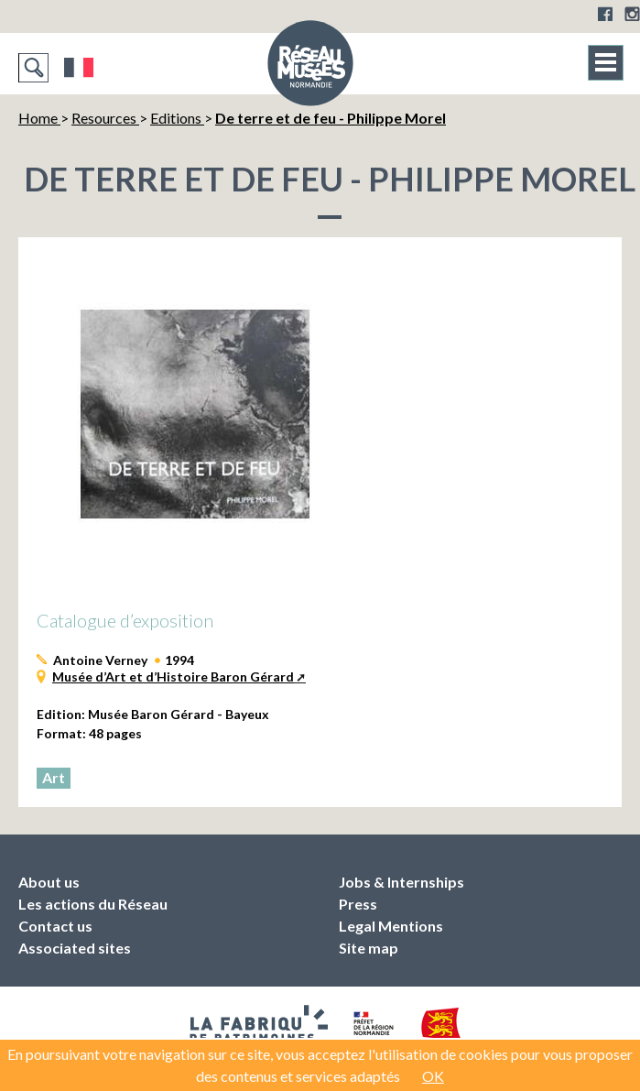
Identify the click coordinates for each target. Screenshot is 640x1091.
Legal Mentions (391, 925)
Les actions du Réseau (93, 903)
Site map (368, 947)
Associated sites (74, 947)
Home (39, 117)
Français (79, 68)
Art (53, 777)
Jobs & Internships (401, 881)
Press (358, 903)
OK (433, 1076)
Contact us (55, 925)
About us (49, 881)
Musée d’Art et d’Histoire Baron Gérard (173, 676)
